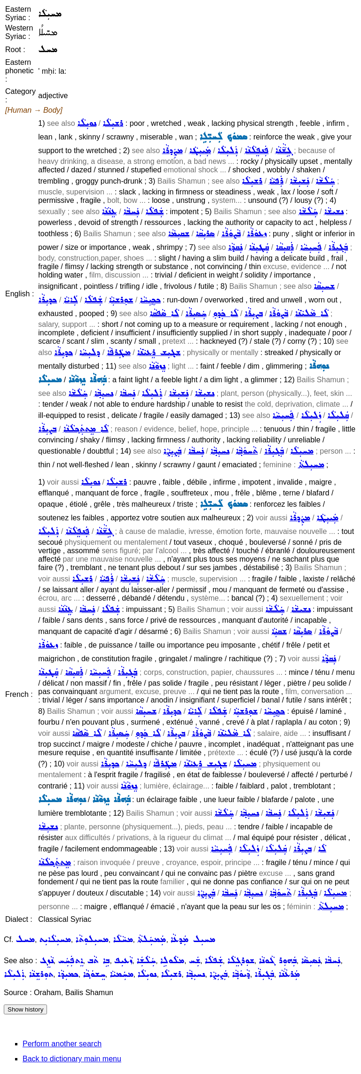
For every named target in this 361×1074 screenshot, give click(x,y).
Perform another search (62, 1044)
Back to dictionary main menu (72, 1059)
